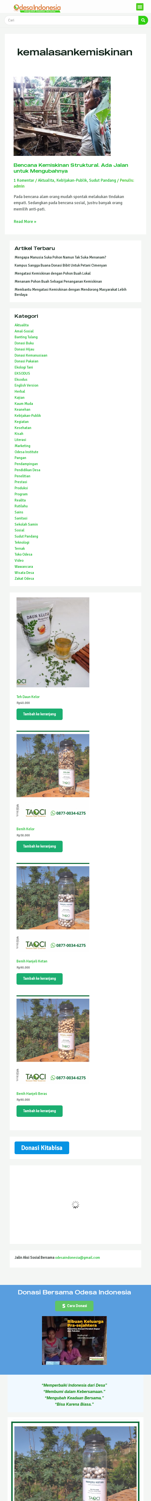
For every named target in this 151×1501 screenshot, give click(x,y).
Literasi (20, 440)
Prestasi (21, 482)
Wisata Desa (24, 572)
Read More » (25, 221)
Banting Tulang (26, 337)
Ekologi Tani (24, 367)
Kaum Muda (24, 403)
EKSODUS (22, 373)
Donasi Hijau (24, 349)
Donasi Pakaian (26, 361)
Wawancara (24, 566)
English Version (26, 385)
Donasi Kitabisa (42, 1148)
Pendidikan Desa (27, 470)
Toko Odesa (23, 554)
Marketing (22, 446)
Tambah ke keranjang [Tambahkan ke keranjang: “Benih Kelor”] (39, 846)
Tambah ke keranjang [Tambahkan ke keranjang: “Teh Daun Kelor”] (39, 714)
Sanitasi (21, 518)
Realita (20, 500)
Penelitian (22, 476)
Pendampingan (26, 464)
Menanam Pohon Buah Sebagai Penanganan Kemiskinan (58, 281)
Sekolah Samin (26, 524)
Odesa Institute (26, 452)
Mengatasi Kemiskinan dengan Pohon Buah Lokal (53, 273)
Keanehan (22, 409)
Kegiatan (22, 422)
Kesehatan (23, 428)
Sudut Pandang (102, 180)
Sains (19, 512)
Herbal (20, 391)
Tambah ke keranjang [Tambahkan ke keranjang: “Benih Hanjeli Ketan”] (39, 979)
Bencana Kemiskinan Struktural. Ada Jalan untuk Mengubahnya (71, 168)
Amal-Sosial (24, 331)
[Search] (143, 20)
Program (21, 494)
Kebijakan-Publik (71, 180)
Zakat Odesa (24, 578)
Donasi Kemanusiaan (31, 355)
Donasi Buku (24, 343)
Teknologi (22, 542)
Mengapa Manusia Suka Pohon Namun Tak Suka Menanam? (60, 257)
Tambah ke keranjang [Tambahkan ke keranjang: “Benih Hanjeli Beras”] (39, 1111)
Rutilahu (21, 506)
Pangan (20, 458)
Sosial (19, 530)
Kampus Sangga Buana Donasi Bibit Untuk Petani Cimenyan (61, 265)
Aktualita (46, 180)
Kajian (20, 397)
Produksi (21, 488)
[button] (139, 6)
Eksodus (21, 379)
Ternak (20, 548)
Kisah (19, 433)
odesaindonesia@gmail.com (77, 1258)
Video (19, 560)
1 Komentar (24, 180)
